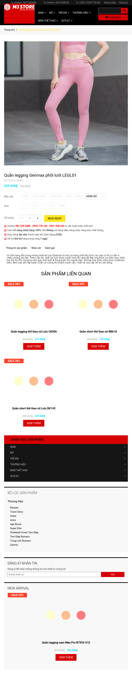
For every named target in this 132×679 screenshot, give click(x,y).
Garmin (14, 544)
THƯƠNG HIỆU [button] (82, 12)
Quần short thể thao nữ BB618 (98, 331)
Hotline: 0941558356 (56, 2)
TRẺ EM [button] (63, 12)
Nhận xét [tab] (36, 248)
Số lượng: (9, 217)
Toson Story (16, 511)
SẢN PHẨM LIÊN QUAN (66, 274)
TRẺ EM (67, 458)
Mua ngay (55, 218)
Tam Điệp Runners (20, 536)
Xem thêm (34, 346)
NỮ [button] (52, 12)
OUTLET (67, 476)
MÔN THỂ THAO (67, 470)
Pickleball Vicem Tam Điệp (24, 532)
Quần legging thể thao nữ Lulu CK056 (34, 331)
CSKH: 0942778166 (88, 2)
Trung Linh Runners (20, 540)
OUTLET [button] (66, 20)
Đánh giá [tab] (49, 248)
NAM (67, 446)
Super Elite (15, 528)
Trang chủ (9, 29)
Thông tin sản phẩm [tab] (16, 248)
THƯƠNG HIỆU (67, 464)
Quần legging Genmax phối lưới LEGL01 (40, 175)
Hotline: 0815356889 (23, 2)
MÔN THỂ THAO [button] (48, 20)
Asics (13, 520)
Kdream (14, 507)
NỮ (67, 452)
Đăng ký (123, 2)
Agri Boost (15, 524)
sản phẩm (113, 17)
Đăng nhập (111, 2)
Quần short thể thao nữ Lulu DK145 (34, 408)
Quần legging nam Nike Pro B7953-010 (66, 642)
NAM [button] (42, 12)
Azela (13, 516)
